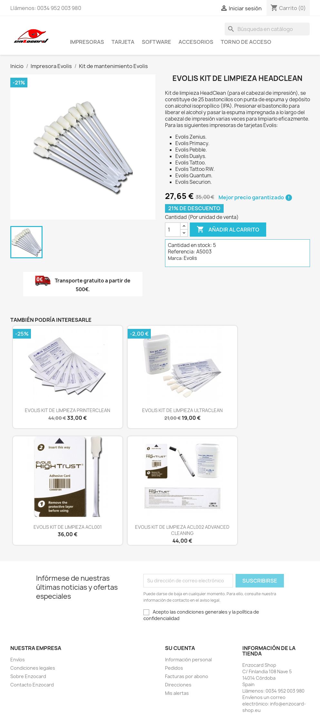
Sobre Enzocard (28, 676)
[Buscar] (267, 29)
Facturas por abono (186, 676)
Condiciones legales (32, 668)
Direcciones (178, 685)
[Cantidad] (172, 229)
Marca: (175, 258)
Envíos (17, 659)
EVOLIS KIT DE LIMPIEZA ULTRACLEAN (182, 410)
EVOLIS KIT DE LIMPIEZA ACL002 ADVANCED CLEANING (182, 530)
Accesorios (196, 41)
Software (156, 41)
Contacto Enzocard (32, 685)
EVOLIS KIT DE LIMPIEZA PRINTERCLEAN (67, 410)
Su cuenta (180, 648)
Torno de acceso (246, 41)
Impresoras (87, 41)
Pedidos (174, 668)
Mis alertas (177, 693)
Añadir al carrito (228, 229)
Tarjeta (123, 41)
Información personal (188, 659)
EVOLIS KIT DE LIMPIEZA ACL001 (68, 527)
